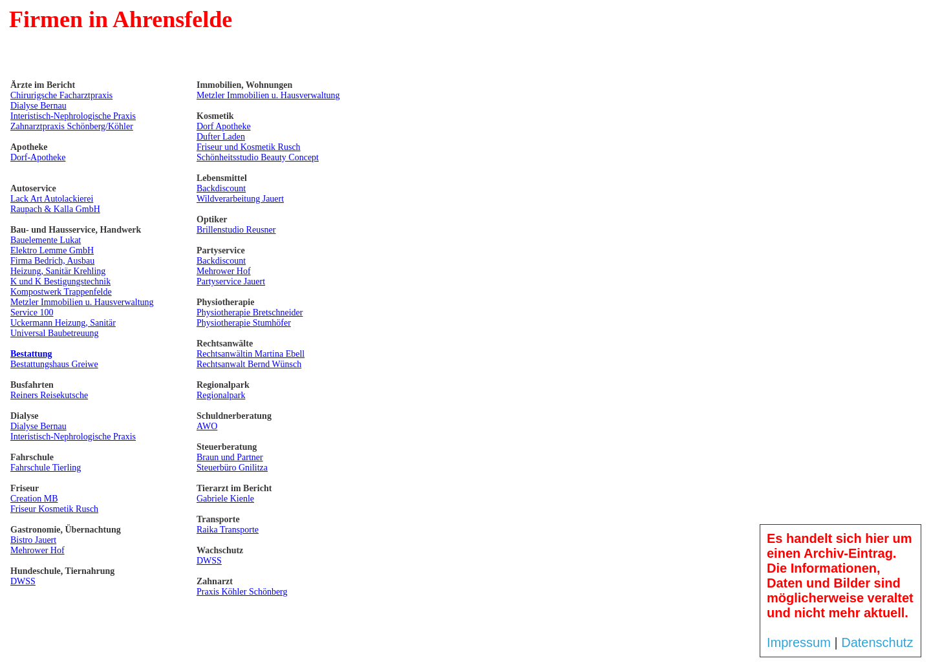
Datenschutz (877, 642)
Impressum (799, 642)
